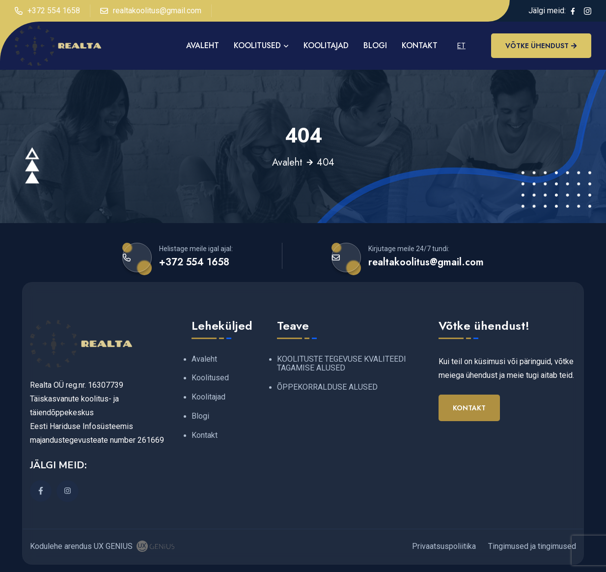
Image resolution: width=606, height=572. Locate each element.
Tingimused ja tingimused (532, 546)
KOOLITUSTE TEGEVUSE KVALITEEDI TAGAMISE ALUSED (341, 363)
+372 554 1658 (47, 10)
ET (461, 46)
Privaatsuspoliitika (444, 546)
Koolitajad (326, 45)
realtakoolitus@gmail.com (150, 10)
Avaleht (287, 162)
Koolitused (257, 45)
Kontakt (420, 45)
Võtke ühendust (541, 46)
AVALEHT (202, 45)
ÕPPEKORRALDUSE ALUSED (327, 387)
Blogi (375, 45)
